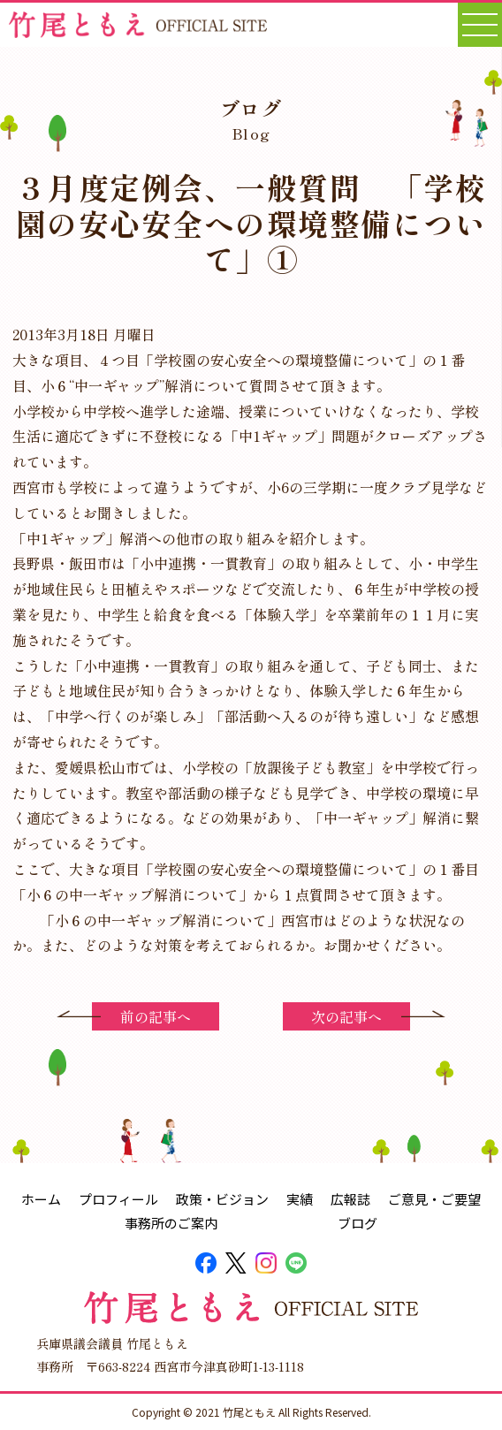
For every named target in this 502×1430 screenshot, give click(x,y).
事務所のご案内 (171, 1222)
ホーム (41, 1199)
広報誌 (350, 1199)
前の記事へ (155, 1016)
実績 (299, 1199)
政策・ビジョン (222, 1199)
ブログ (357, 1222)
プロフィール (118, 1199)
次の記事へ (346, 1016)
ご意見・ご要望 (434, 1199)
